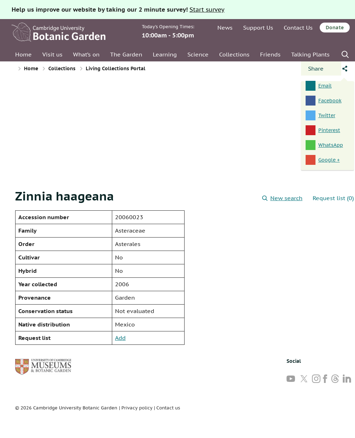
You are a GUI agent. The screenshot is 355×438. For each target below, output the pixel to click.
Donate (335, 27)
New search (282, 198)
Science (198, 54)
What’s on (86, 54)
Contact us (168, 408)
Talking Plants (310, 54)
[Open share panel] (321, 68)
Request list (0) (333, 198)
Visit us (52, 54)
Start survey (206, 9)
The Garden (126, 54)
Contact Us (298, 27)
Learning (165, 54)
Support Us (258, 27)
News (225, 27)
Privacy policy (136, 408)
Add (120, 337)
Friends (270, 54)
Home (23, 54)
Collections (234, 54)
